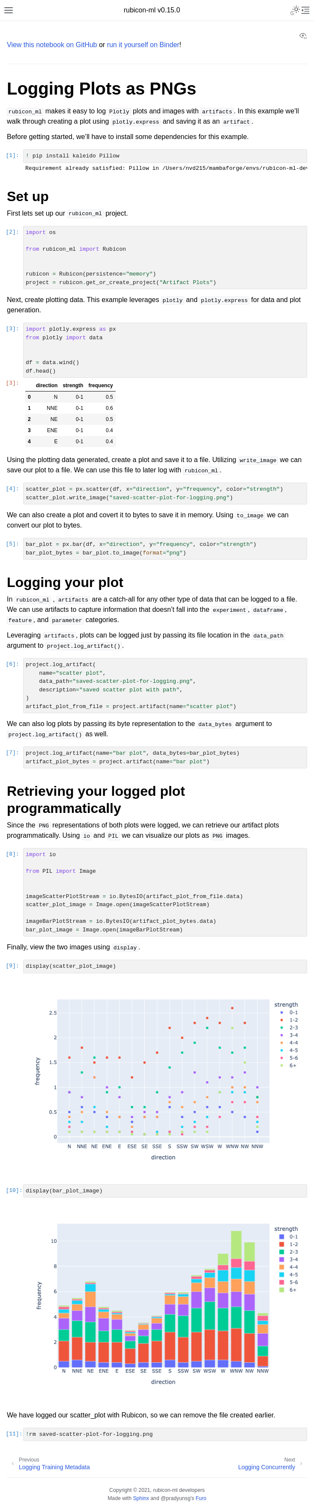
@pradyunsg (176, 1498)
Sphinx (141, 1498)
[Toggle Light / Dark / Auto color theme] (295, 10)
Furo (201, 1498)
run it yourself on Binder (143, 44)
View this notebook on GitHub (52, 44)
